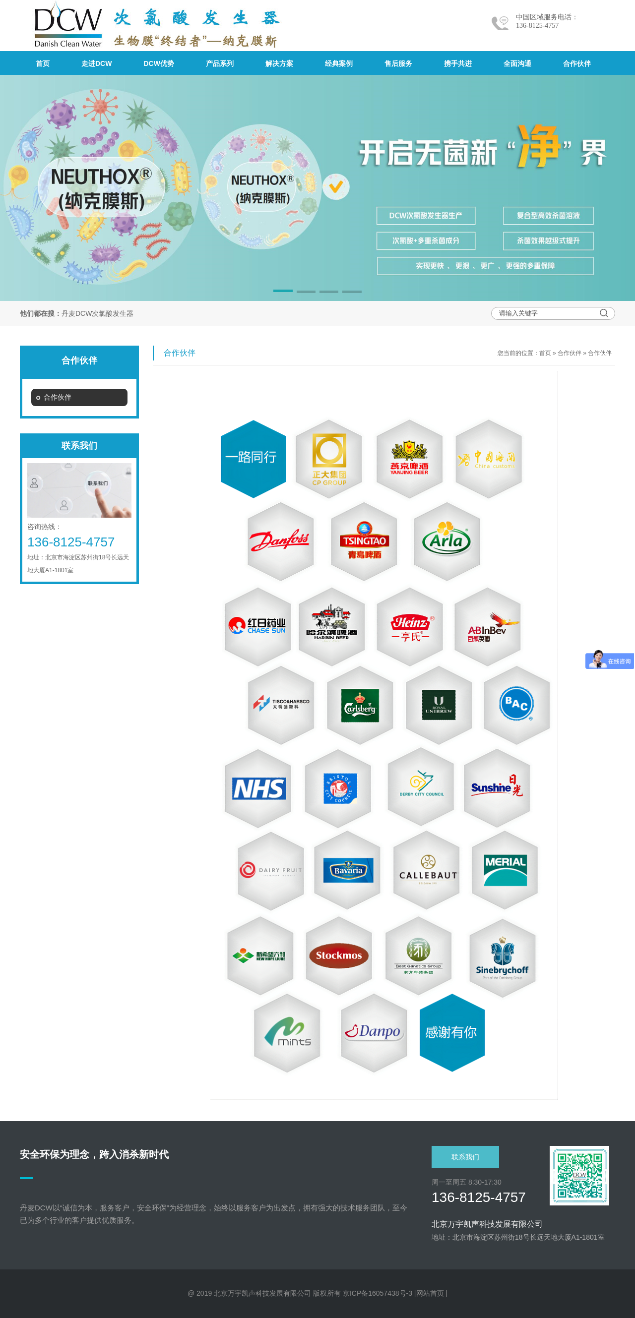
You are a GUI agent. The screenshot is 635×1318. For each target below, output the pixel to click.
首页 (545, 353)
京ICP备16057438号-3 (377, 1293)
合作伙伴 (569, 353)
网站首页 (430, 1293)
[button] (282, 293)
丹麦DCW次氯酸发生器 (97, 313)
